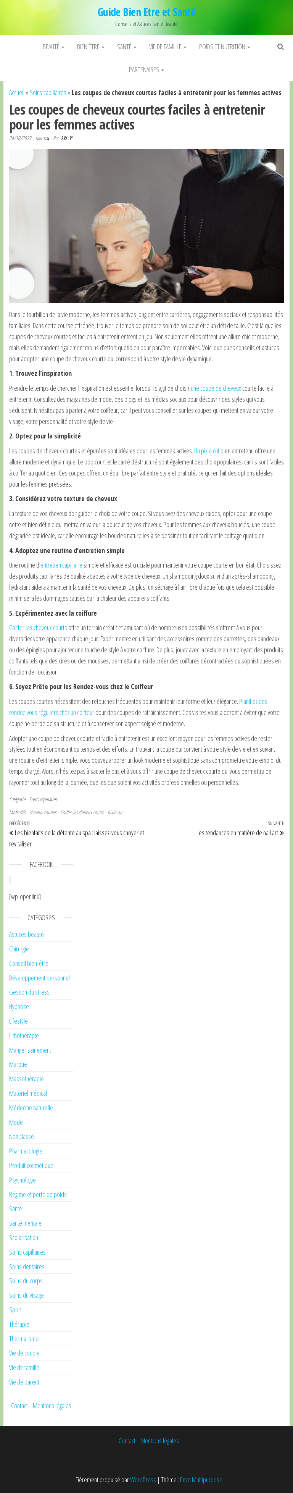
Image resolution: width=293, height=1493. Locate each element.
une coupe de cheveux (216, 388)
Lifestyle (18, 1021)
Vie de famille (168, 46)
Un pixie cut (207, 450)
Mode (16, 1122)
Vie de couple (24, 1352)
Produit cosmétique (31, 1165)
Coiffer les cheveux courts (38, 627)
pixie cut (115, 812)
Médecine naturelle (31, 1107)
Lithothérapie (24, 1035)
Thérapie (19, 1324)
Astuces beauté (26, 934)
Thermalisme (24, 1338)
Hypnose (19, 1006)
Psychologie (22, 1179)
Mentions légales (52, 1405)
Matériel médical (28, 1093)
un (73, 712)
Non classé (21, 1136)
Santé (127, 46)
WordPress (143, 1479)
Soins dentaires (27, 1266)
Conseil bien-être (28, 963)
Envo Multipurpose (201, 1479)
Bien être (91, 46)
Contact (19, 1405)
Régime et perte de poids (38, 1194)
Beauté (53, 46)
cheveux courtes (42, 812)
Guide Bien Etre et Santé (147, 12)
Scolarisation (23, 1237)
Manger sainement (30, 1050)
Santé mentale (25, 1223)
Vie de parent (24, 1381)
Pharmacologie (25, 1150)
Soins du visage (26, 1295)
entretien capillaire (61, 564)
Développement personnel (39, 977)
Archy (67, 138)
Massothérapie (26, 1078)
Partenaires (146, 69)
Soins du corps (26, 1280)
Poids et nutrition (224, 46)
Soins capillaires (48, 92)
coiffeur (85, 712)
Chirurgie (19, 948)
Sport (15, 1309)
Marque (18, 1064)
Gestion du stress (29, 991)
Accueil (16, 92)
